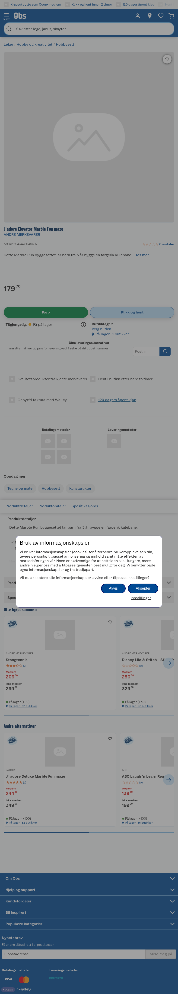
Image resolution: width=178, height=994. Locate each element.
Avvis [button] (113, 588)
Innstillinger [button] (141, 598)
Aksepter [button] (143, 588)
